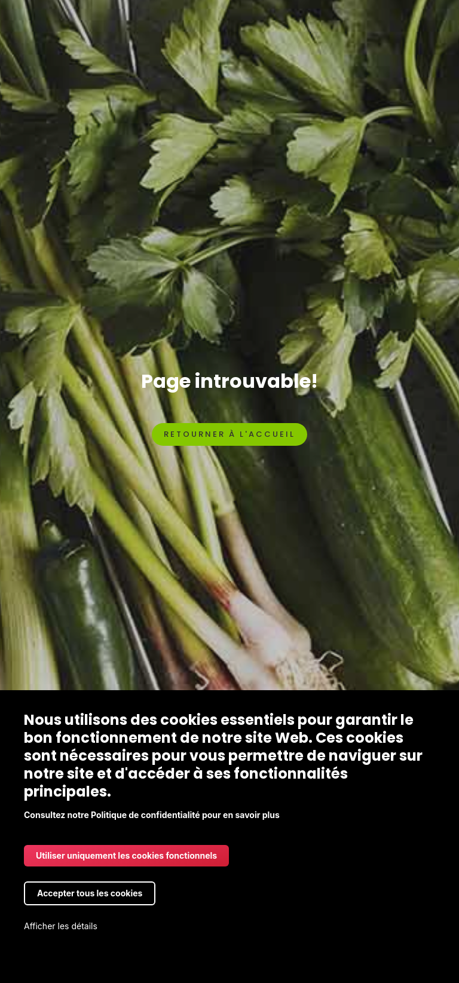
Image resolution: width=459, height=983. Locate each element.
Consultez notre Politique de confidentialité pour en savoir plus (152, 815)
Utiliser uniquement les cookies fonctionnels (126, 855)
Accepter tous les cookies (89, 893)
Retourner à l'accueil (229, 434)
